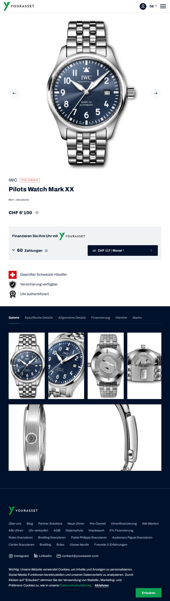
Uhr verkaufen (38, 530)
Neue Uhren (76, 523)
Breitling (45, 544)
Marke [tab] (137, 317)
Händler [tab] (121, 317)
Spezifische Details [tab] (39, 317)
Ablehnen (102, 585)
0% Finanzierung (121, 530)
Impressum (96, 530)
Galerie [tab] (14, 317)
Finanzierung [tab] (100, 317)
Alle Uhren (16, 530)
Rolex (60, 544)
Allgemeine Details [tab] (72, 317)
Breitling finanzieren (52, 537)
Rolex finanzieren (21, 537)
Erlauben (148, 593)
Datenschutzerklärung (76, 585)
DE (152, 6)
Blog (30, 523)
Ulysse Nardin (79, 544)
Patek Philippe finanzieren (89, 537)
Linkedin (43, 556)
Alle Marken (150, 523)
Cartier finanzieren (21, 544)
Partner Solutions (50, 523)
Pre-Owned (98, 523)
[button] (47, 250)
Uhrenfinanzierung (124, 523)
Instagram (19, 556)
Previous (14, 93)
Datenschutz (74, 530)
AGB (57, 530)
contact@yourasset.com (77, 556)
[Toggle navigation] (163, 6)
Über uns (15, 523)
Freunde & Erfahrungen (110, 544)
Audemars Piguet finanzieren (132, 537)
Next (155, 93)
